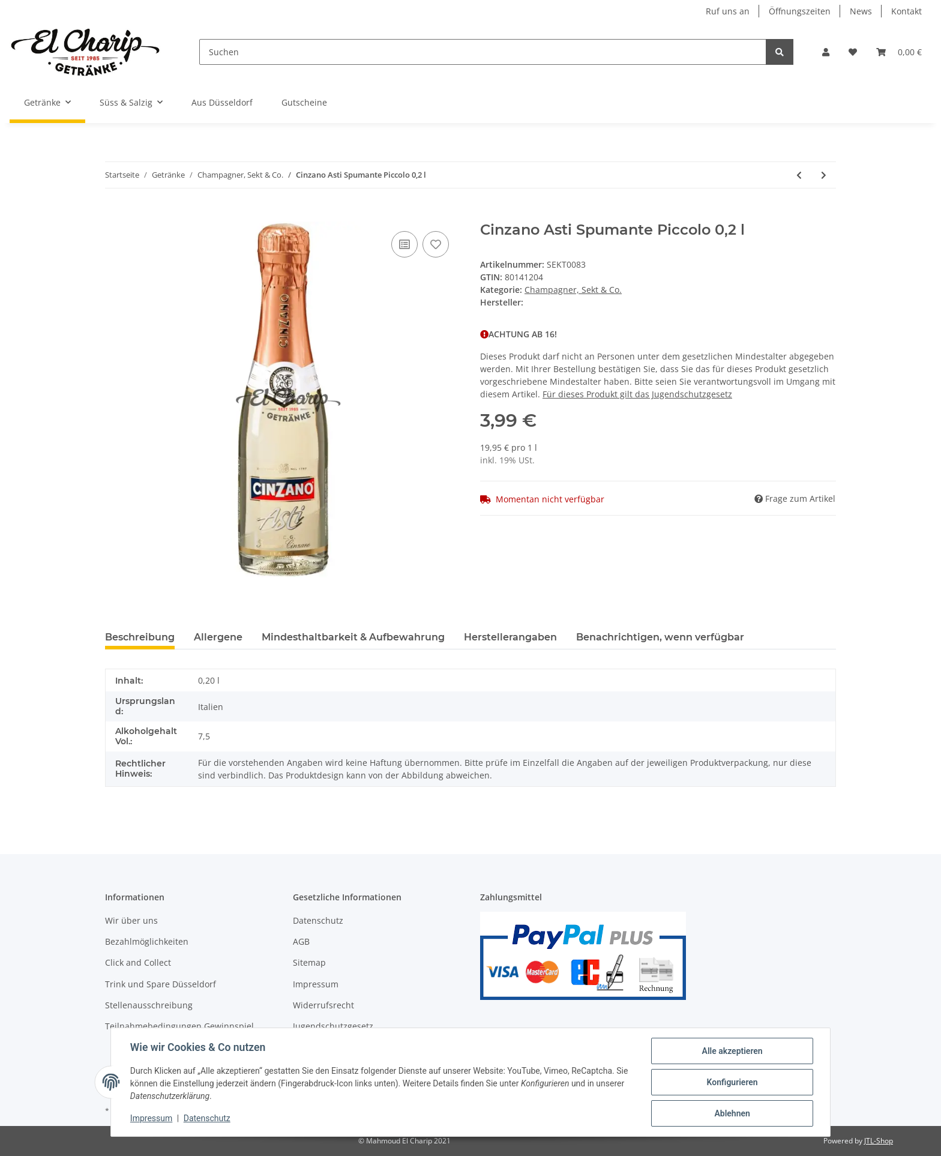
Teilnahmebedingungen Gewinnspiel (179, 1026)
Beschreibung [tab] (140, 637)
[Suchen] (483, 52)
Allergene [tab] (218, 637)
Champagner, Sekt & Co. (573, 289)
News (861, 11)
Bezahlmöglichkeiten (146, 941)
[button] (826, 52)
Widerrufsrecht (323, 1005)
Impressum (315, 984)
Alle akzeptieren (732, 1051)
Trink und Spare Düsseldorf (160, 984)
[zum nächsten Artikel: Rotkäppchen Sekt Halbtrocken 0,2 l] (823, 175)
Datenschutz (318, 920)
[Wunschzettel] (853, 52)
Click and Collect (138, 962)
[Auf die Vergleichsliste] (404, 244)
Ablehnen (732, 1113)
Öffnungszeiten (800, 11)
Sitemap (309, 962)
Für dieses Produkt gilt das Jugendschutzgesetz (637, 394)
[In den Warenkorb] (114, 214)
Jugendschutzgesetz (333, 1026)
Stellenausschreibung (149, 1005)
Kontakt (906, 11)
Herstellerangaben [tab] (510, 637)
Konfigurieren (731, 1082)
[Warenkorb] (899, 52)
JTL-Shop (878, 1141)
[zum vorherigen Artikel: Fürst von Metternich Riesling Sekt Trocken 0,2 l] (799, 175)
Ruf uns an (728, 11)
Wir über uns (131, 920)
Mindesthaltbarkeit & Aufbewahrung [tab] (353, 637)
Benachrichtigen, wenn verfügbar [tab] (660, 637)
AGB (301, 941)
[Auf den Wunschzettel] (435, 244)
